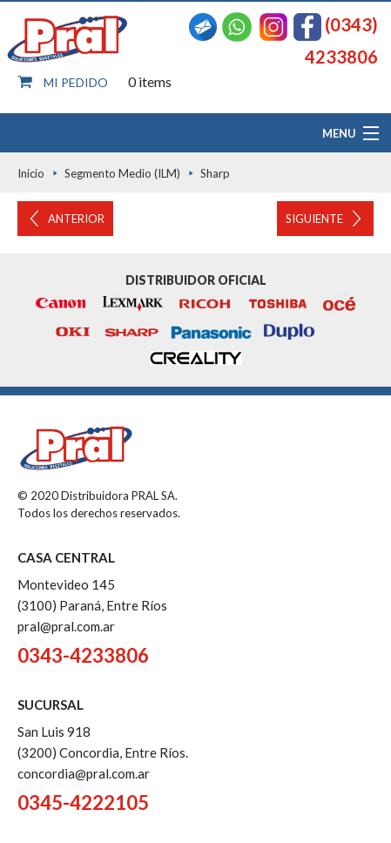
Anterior (76, 219)
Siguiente (314, 219)
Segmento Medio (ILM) (122, 173)
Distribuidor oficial (195, 280)
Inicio (30, 173)
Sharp (215, 173)
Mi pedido (76, 82)
